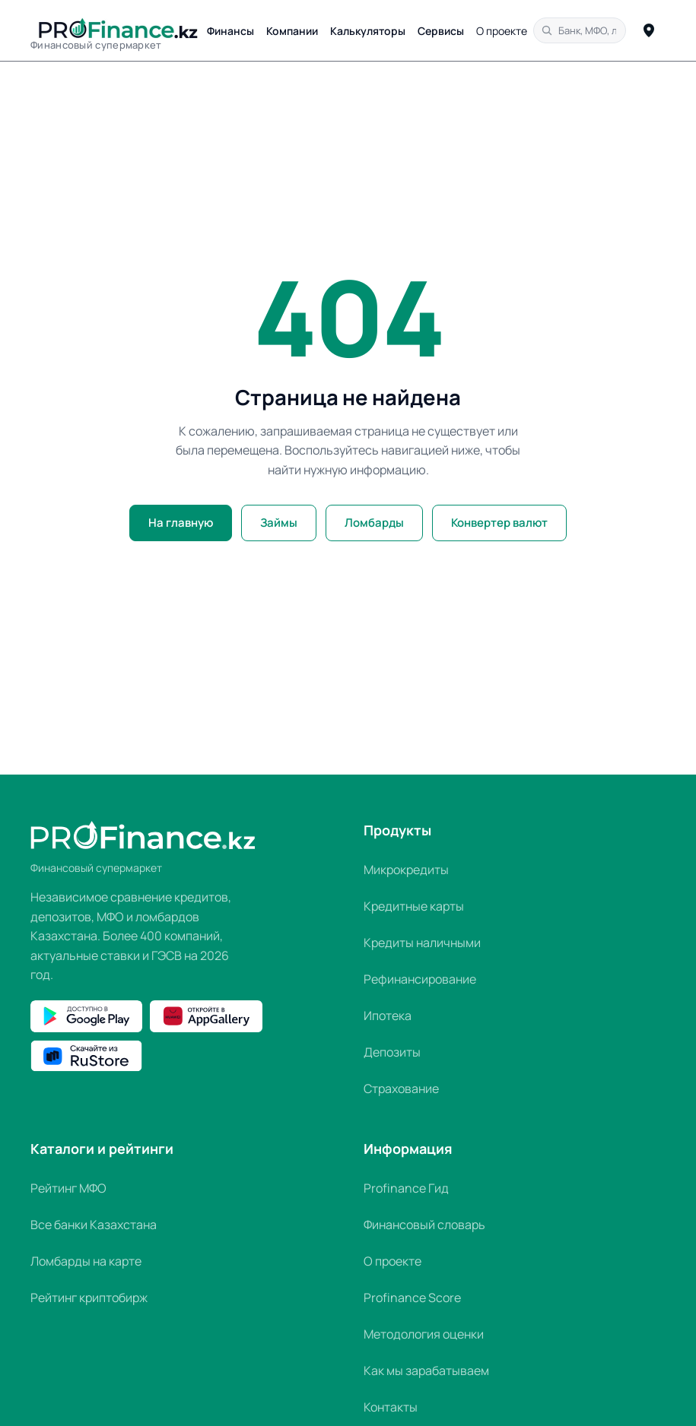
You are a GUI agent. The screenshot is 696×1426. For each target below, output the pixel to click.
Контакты (391, 1407)
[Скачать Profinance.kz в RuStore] (86, 1056)
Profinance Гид (406, 1188)
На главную (180, 523)
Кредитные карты (414, 906)
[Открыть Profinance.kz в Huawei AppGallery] (206, 1016)
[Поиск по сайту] (579, 30)
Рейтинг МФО (68, 1188)
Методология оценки (424, 1334)
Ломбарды (374, 523)
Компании (292, 31)
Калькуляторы (367, 31)
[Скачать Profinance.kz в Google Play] (86, 1016)
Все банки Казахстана (93, 1224)
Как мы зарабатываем (426, 1370)
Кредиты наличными (422, 942)
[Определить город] (649, 30)
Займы (278, 523)
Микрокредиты (406, 869)
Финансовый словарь (424, 1224)
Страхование (401, 1088)
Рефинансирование (420, 979)
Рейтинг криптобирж (89, 1297)
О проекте (501, 31)
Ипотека (388, 1015)
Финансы (230, 31)
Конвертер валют (499, 523)
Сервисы (441, 31)
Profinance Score (412, 1297)
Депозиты (392, 1052)
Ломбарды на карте (85, 1261)
